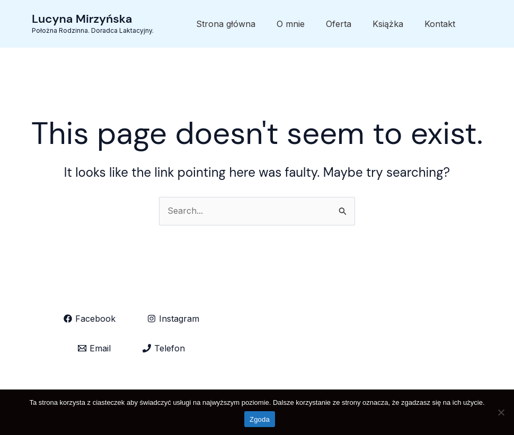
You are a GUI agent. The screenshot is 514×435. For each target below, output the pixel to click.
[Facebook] (89, 318)
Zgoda (260, 419)
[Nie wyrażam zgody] (500, 412)
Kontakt (439, 24)
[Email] (94, 348)
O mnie (291, 24)
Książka (388, 24)
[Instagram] (173, 318)
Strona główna (225, 24)
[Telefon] (164, 348)
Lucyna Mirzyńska (82, 18)
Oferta (338, 24)
